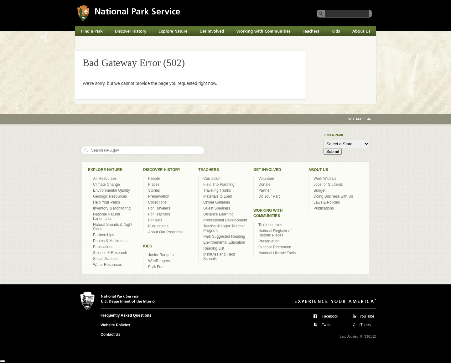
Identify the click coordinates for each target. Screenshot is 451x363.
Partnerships (103, 235)
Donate (264, 184)
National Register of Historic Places (274, 233)
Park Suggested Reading (224, 236)
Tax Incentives (270, 225)
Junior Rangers (161, 255)
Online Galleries (216, 202)
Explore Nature (173, 31)
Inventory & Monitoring (112, 208)
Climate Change (106, 184)
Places (153, 184)
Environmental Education (224, 242)
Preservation (158, 196)
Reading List (213, 248)
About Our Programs (165, 232)
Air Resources (105, 178)
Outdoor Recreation (274, 247)
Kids (335, 31)
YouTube (367, 316)
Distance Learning (218, 214)
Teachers (311, 31)
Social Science (105, 259)
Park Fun (155, 267)
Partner (264, 190)
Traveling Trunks (217, 190)
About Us (361, 31)
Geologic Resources (110, 196)
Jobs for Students (328, 184)
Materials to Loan (217, 196)
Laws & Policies (327, 202)
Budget (319, 190)
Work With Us (325, 178)
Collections (157, 202)
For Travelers (159, 208)
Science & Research (110, 253)
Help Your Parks (106, 202)
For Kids (155, 220)
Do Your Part (269, 196)
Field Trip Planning (218, 184)
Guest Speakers (216, 208)
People (154, 178)
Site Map (359, 119)
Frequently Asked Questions (126, 315)
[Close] (2, 361)
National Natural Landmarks (106, 216)
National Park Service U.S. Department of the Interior (128, 13)
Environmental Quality (111, 190)
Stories (154, 190)
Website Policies (115, 325)
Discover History (131, 31)
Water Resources (107, 264)
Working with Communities (263, 31)
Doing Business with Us (333, 196)
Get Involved (212, 31)
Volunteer (266, 178)
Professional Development (225, 220)
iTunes (365, 325)
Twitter (327, 325)
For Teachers (159, 214)
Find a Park (92, 31)
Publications (103, 247)
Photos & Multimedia (110, 241)
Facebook (330, 316)
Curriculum (212, 178)
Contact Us (110, 334)
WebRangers (159, 261)
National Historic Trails (277, 253)
